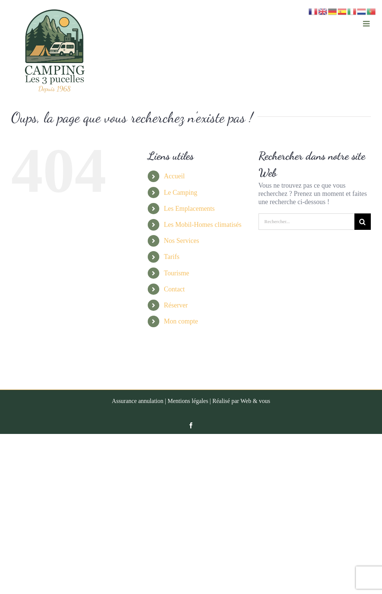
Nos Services (181, 240)
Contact (174, 289)
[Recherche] (362, 221)
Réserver (176, 305)
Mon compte (181, 321)
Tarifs (171, 256)
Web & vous (255, 401)
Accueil (174, 176)
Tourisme (176, 273)
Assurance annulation (137, 401)
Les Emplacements (189, 208)
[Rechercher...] (306, 221)
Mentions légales (187, 401)
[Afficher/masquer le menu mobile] (367, 24)
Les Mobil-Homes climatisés (202, 224)
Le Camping (180, 192)
